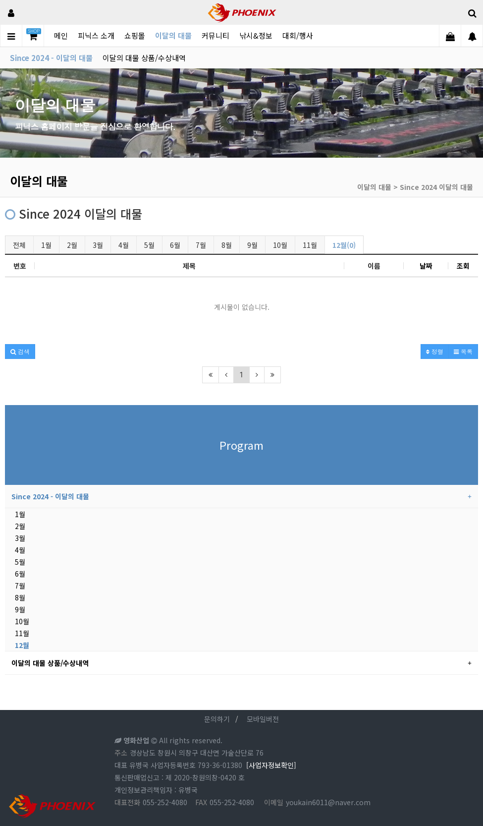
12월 (22, 645)
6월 (175, 245)
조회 (463, 266)
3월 (98, 245)
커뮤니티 (215, 35)
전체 (19, 245)
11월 (310, 245)
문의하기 (217, 719)
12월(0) (344, 245)
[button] (20, 351)
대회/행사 (297, 35)
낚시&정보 (255, 35)
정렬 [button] (434, 351)
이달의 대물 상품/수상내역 (144, 58)
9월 (252, 245)
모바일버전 (263, 719)
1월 (46, 245)
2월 (72, 245)
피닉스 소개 (96, 35)
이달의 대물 (173, 35)
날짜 (426, 266)
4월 (123, 245)
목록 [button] (463, 351)
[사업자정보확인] (271, 765)
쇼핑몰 (134, 35)
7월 (201, 245)
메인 (61, 35)
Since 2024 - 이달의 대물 (51, 58)
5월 (149, 245)
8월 (226, 245)
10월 (280, 245)
